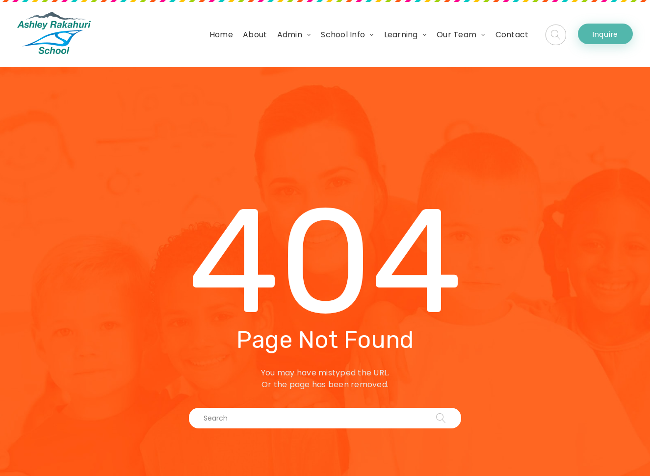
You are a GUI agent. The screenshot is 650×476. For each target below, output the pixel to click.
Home (221, 34)
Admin (289, 34)
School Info (343, 34)
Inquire (605, 34)
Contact (512, 34)
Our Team (456, 34)
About (255, 34)
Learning (401, 34)
